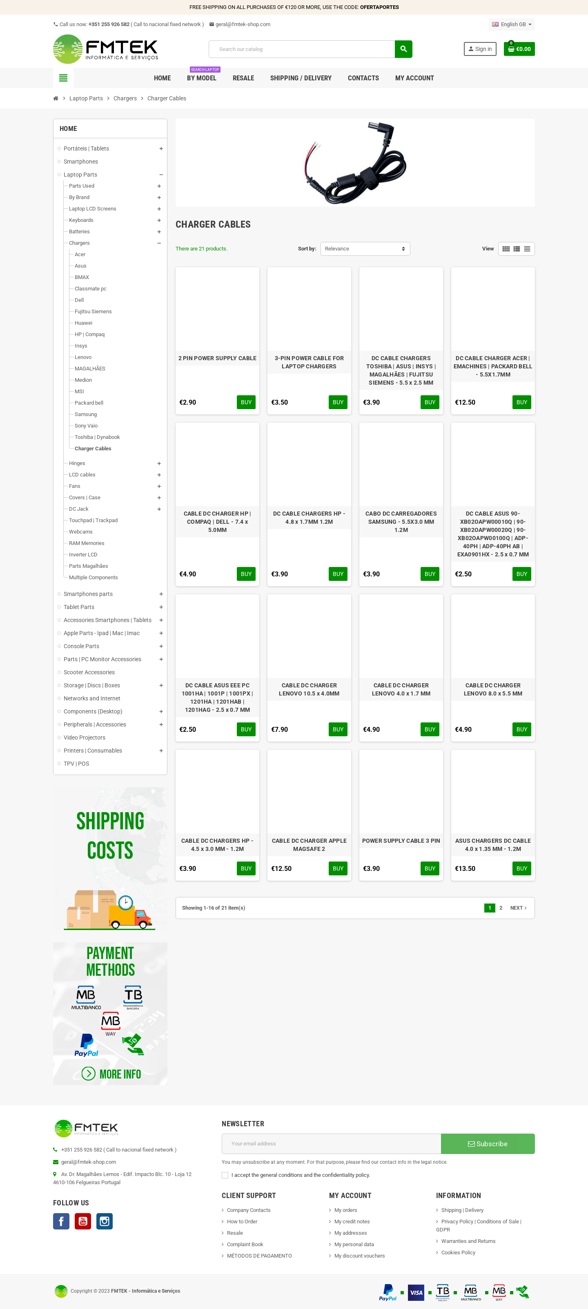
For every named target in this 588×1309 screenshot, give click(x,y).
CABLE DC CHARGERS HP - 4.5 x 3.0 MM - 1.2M (217, 844)
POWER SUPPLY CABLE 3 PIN (401, 840)
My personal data (354, 1244)
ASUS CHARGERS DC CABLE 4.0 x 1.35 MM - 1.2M (493, 844)
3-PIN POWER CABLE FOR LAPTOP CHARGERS (309, 362)
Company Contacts (249, 1210)
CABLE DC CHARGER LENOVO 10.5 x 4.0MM (309, 689)
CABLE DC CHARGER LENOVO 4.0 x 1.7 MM (401, 689)
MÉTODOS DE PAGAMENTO (259, 1256)
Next (519, 908)
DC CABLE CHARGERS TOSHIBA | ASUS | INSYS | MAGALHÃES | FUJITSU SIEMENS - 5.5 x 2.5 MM (401, 370)
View (488, 249)
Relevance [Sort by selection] (337, 249)
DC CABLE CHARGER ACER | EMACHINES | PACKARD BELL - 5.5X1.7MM (493, 366)
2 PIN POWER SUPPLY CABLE (217, 358)
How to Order (242, 1221)
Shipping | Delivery (462, 1210)
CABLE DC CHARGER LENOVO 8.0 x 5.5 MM (493, 689)
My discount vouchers (359, 1256)
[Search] (310, 49)
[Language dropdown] (512, 24)
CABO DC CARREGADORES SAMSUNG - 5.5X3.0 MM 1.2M (401, 521)
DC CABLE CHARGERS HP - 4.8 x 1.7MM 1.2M (309, 517)
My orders (345, 1210)
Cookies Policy (458, 1252)
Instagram (104, 1221)
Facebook (61, 1221)
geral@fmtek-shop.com (239, 24)
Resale (235, 1233)
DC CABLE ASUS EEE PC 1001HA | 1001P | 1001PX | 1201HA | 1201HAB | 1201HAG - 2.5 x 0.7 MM (218, 697)
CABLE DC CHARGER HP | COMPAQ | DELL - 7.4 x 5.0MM (218, 521)
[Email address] (331, 1144)
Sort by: (307, 249)
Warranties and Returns (468, 1241)
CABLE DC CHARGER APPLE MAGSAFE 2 (309, 844)
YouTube (83, 1221)
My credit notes (352, 1221)
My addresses (350, 1233)
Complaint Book (245, 1244)
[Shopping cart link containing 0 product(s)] (519, 49)
